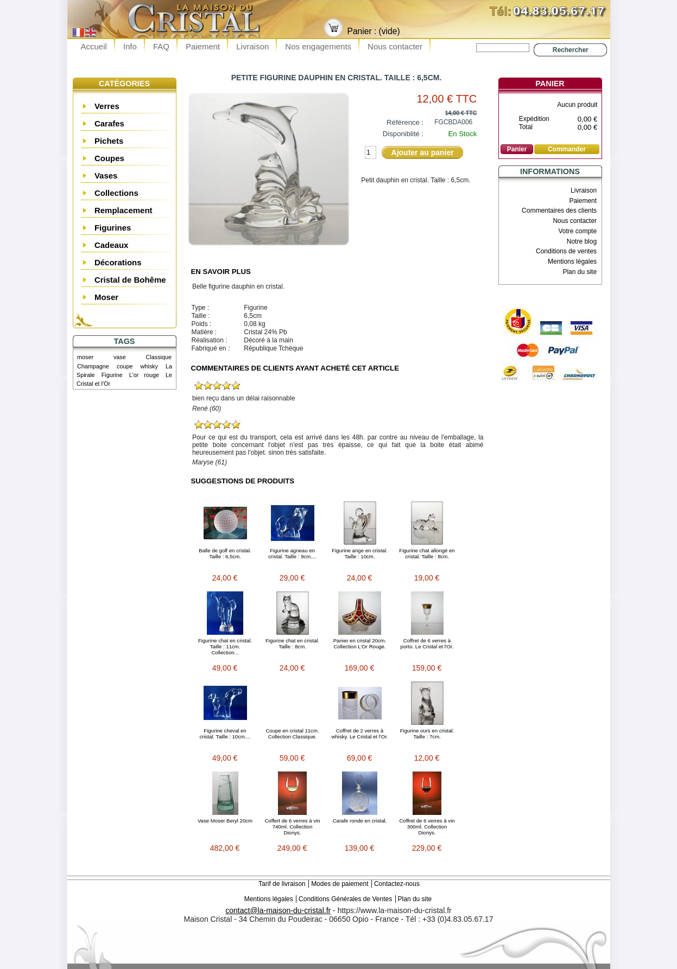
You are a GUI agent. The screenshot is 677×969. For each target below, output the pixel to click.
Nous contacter (395, 46)
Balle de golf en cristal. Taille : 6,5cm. (225, 553)
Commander (567, 149)
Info (130, 46)
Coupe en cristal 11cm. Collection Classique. (292, 733)
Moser (106, 297)
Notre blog (582, 241)
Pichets (108, 140)
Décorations (118, 262)
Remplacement (123, 210)
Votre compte (577, 231)
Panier (549, 83)
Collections (116, 192)
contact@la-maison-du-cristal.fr (278, 910)
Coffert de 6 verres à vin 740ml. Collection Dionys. (292, 827)
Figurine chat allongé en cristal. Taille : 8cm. (426, 553)
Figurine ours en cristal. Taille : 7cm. (427, 733)
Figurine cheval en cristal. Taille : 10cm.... (224, 733)
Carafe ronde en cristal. (360, 821)
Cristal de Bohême (130, 279)
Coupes (109, 158)
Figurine (112, 375)
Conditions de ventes (566, 251)
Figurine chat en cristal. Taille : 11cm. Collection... (225, 646)
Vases (106, 175)
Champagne (93, 366)
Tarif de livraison (282, 884)
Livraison (252, 46)
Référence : (405, 122)
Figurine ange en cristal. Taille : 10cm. (359, 553)
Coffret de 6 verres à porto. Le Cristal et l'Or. (427, 643)
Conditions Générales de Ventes (345, 899)
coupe (124, 366)
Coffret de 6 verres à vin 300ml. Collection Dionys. (426, 827)
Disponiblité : (403, 134)
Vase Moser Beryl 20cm (225, 821)
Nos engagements (318, 46)
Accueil (94, 46)
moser (85, 357)
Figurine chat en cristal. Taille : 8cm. (292, 643)
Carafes (109, 123)
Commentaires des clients (559, 210)
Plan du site (579, 272)
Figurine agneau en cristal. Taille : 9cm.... (292, 553)
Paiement (203, 46)
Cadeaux (111, 245)
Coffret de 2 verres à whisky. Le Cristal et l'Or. (359, 733)
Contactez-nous (397, 884)
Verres (106, 106)
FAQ (161, 46)
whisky (149, 366)
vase (119, 357)
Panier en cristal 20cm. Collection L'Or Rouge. (360, 643)
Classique (159, 357)
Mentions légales (572, 261)
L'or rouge (144, 375)
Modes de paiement (339, 884)
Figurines (112, 227)
